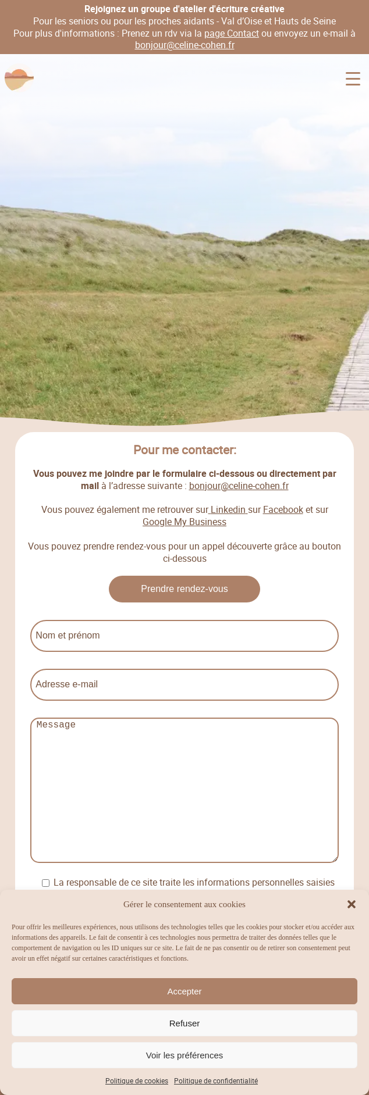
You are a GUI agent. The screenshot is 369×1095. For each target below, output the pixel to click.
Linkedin (228, 510)
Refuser (184, 1023)
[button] (351, 904)
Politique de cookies (136, 1080)
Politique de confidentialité (216, 1080)
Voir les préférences (184, 1055)
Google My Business (184, 521)
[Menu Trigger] (353, 79)
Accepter (184, 991)
